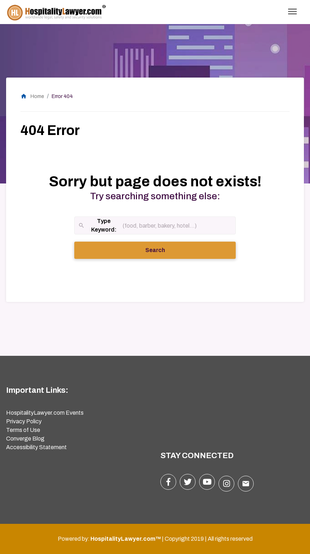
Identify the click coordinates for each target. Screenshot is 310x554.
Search (165, 249)
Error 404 (62, 96)
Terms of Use (23, 430)
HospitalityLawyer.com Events (45, 413)
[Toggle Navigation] (292, 12)
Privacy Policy (24, 421)
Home (32, 96)
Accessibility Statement (36, 447)
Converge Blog (25, 439)
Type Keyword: (97, 226)
